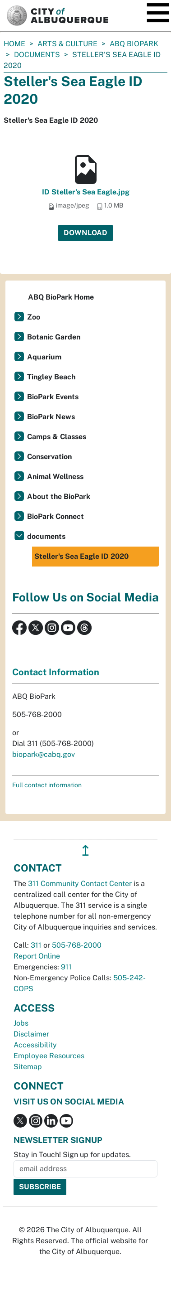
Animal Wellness (55, 476)
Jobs (21, 1023)
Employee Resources (49, 1055)
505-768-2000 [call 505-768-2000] (77, 945)
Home (14, 43)
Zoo (33, 317)
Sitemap (28, 1066)
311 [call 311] (36, 945)
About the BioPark (58, 496)
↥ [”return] (85, 850)
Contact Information (55, 672)
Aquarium (44, 357)
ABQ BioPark (134, 43)
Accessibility (35, 1045)
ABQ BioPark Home (61, 297)
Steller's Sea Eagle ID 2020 (81, 556)
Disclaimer (31, 1034)
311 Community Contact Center (80, 883)
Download (85, 232)
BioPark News (51, 416)
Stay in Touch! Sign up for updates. (72, 1154)
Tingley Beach (51, 377)
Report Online (37, 956)
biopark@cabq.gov (43, 754)
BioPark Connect (55, 516)
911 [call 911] (66, 967)
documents (37, 54)
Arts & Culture (67, 43)
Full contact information (47, 785)
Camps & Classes (56, 436)
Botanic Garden (53, 337)
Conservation (49, 456)
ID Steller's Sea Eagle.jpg (85, 192)
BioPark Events (53, 396)
